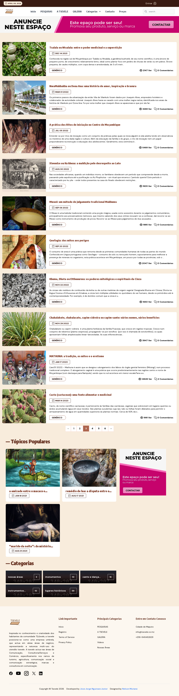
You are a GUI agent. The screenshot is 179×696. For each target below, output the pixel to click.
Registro (62, 632)
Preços (122, 11)
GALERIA (77, 11)
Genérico (57, 70)
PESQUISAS (46, 11)
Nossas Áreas (103, 647)
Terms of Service (66, 637)
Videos (100, 642)
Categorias (93, 11)
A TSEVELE (62, 11)
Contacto (110, 11)
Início (33, 11)
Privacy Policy (65, 642)
